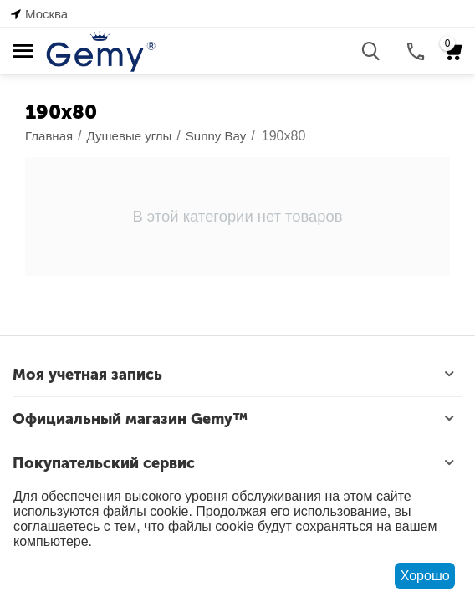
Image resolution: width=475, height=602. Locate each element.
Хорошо (425, 576)
